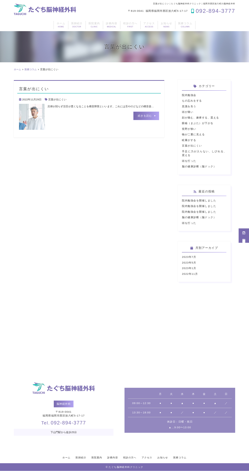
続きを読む (145, 115)
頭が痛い (187, 111)
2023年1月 (189, 268)
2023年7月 (189, 256)
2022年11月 (190, 273)
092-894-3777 (63, 423)
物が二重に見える (193, 134)
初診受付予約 (244, 235)
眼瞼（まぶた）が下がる (197, 123)
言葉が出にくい (57, 99)
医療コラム (216, 25)
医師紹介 (54, 25)
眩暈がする (189, 140)
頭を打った (189, 160)
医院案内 (80, 25)
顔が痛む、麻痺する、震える (200, 117)
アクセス (161, 25)
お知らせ (188, 25)
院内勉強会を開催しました (199, 200)
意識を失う (189, 106)
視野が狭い (189, 128)
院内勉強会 (189, 95)
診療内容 (106, 25)
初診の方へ (134, 25)
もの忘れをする (192, 100)
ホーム (30, 25)
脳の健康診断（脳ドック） (199, 166)
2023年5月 (189, 262)
